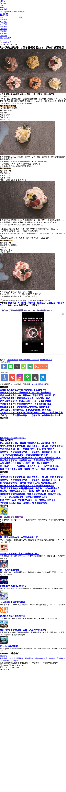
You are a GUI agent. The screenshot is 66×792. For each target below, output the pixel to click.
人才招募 (11, 658)
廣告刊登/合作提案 (31, 658)
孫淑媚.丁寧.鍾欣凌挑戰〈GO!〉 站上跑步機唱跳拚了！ (27, 310)
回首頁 (2, 1)
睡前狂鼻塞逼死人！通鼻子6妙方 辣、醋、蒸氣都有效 (25, 392)
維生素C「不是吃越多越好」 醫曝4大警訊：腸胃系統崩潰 (27, 491)
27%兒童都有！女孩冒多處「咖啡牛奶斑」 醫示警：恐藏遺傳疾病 (31, 412)
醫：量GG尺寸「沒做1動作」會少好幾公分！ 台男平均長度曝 (29, 466)
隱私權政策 (61, 658)
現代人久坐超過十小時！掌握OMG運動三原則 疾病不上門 (27, 395)
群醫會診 (3, 26)
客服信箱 (43, 658)
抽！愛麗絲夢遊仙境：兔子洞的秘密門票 (19, 537)
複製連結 (3, 9)
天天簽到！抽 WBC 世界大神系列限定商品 (19, 553)
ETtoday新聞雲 (5, 12)
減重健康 (22, 360)
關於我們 (20, 658)
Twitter (2, 7)
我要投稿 (3, 658)
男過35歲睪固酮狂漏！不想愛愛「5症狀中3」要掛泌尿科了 (27, 449)
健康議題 (3, 29)
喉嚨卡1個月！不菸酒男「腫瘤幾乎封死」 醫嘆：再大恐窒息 (28, 469)
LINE (2, 5)
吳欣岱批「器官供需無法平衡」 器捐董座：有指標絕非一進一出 (30, 415)
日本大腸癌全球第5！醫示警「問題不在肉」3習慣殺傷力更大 (28, 443)
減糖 (9, 360)
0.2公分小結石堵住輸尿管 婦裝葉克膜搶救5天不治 (24, 455)
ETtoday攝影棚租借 (9, 646)
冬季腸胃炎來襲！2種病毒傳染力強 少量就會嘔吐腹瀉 (25, 404)
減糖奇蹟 (35, 360)
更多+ (2, 474)
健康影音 (3, 36)
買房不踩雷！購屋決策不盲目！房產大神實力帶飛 (23, 630)
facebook (3, 3)
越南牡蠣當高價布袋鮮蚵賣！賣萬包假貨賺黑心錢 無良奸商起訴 (30, 494)
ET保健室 (3, 656)
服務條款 (51, 658)
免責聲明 (14, 661)
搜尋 (20, 17)
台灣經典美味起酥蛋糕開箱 (12, 616)
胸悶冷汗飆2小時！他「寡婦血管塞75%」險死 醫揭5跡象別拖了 (30, 457)
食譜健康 (14, 360)
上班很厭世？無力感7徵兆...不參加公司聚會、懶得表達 (25, 410)
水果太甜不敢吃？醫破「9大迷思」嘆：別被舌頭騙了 (24, 463)
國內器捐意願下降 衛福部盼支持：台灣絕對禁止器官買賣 (27, 460)
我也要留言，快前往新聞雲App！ (13, 438)
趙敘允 (42, 360)
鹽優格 (29, 360)
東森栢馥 (3, 33)
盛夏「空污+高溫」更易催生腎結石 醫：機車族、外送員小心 (29, 500)
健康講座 (3, 31)
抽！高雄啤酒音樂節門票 (11, 517)
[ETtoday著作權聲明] (40, 384)
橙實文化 (48, 360)
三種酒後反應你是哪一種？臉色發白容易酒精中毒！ (24, 390)
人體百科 (3, 24)
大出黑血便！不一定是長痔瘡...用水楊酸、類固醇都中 (25, 407)
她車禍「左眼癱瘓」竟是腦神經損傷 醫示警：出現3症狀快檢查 (30, 488)
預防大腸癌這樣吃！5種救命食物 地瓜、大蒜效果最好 (25, 401)
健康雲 (4, 14)
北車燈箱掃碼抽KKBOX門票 (13, 586)
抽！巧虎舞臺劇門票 (9, 570)
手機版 (14, 12)
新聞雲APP (21, 12)
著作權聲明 (5, 661)
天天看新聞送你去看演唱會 (12, 602)
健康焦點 (3, 19)
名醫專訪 (3, 22)
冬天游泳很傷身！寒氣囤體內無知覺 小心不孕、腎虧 (25, 398)
